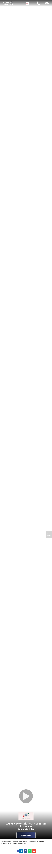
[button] (27, 3)
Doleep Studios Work (15, 841)
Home (3, 841)
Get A (49, 534)
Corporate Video (30, 841)
